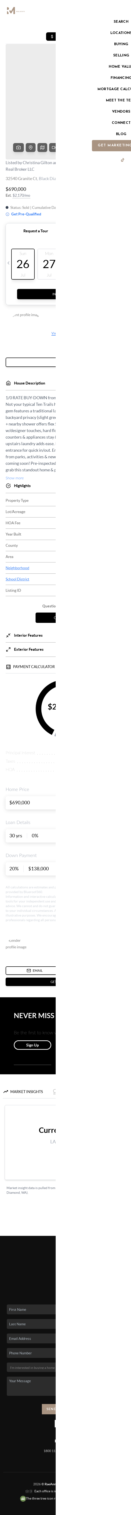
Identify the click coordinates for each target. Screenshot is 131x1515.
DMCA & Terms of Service (69, 1509)
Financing (65, 1242)
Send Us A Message (66, 1373)
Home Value (65, 1249)
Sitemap (98, 1509)
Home (65, 1214)
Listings (65, 1221)
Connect (65, 1262)
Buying (66, 1228)
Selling (65, 1235)
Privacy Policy (36, 1509)
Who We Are (65, 1255)
